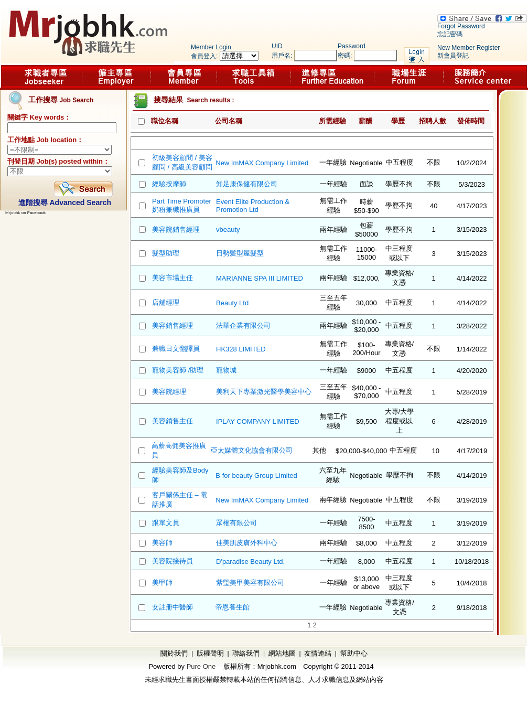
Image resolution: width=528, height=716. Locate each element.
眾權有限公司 (236, 523)
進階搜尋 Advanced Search (64, 202)
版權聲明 (210, 653)
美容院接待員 (172, 561)
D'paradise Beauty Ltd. (250, 561)
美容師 (162, 543)
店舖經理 (165, 302)
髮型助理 (165, 253)
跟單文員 (165, 523)
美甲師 (162, 582)
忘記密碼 (449, 34)
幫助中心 (354, 653)
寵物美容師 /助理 (177, 370)
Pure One (201, 666)
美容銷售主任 (172, 421)
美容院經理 (169, 392)
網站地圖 (282, 653)
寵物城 (226, 370)
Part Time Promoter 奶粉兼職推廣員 (181, 205)
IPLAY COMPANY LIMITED (257, 421)
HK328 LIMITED (241, 349)
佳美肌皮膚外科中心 (246, 543)
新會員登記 (453, 55)
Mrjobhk (12, 212)
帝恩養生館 (232, 607)
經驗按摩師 (169, 184)
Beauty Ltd (232, 303)
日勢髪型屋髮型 (240, 253)
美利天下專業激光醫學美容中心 (263, 392)
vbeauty (228, 229)
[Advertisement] (57, 333)
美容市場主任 (172, 278)
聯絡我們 (246, 653)
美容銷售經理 (172, 325)
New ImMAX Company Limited (261, 163)
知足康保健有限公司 (246, 184)
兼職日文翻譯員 (176, 348)
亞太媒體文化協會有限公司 (252, 450)
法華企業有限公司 (243, 325)
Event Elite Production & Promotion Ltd (252, 205)
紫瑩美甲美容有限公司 (250, 582)
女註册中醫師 (172, 607)
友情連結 (317, 653)
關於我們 (174, 653)
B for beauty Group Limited (256, 475)
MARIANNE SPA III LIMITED (259, 278)
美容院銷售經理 (176, 229)
